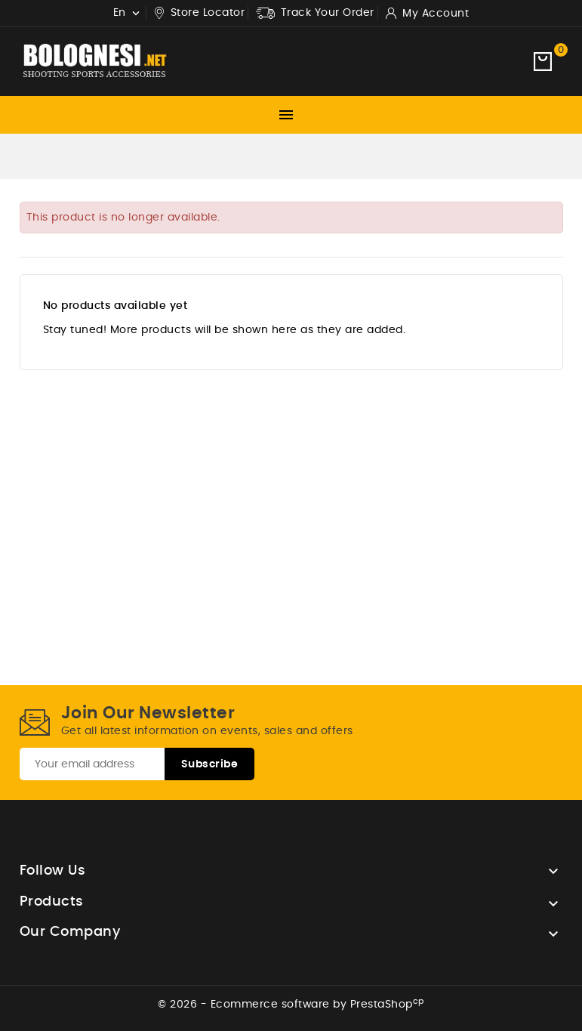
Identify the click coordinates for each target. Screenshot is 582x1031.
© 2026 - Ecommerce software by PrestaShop (291, 1004)
